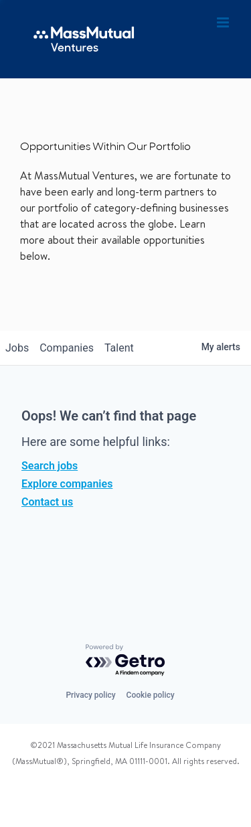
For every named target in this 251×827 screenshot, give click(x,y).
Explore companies (66, 483)
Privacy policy (90, 695)
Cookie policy (151, 695)
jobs (17, 348)
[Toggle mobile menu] (224, 23)
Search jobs (49, 465)
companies (66, 348)
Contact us (47, 502)
